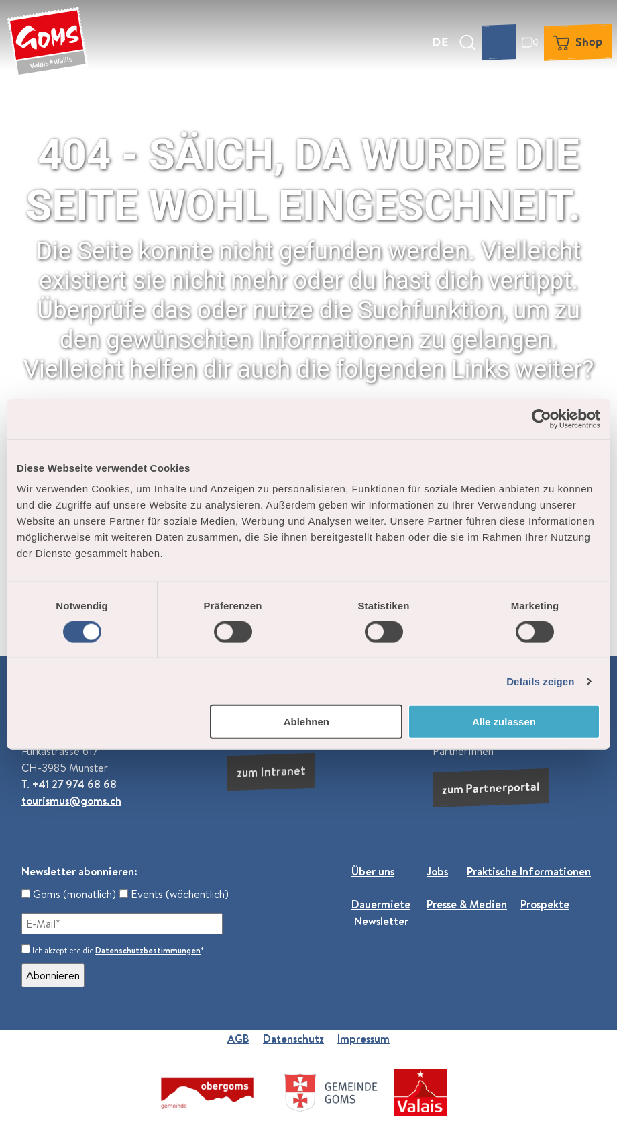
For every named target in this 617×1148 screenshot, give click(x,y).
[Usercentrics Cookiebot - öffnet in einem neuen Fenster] (541, 418)
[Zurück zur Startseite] (47, 42)
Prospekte (544, 904)
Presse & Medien (467, 904)
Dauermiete (380, 904)
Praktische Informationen (529, 871)
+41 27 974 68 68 (74, 784)
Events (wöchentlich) (174, 894)
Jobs (437, 871)
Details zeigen (540, 681)
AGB (238, 1038)
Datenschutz (293, 1038)
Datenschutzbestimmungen (148, 950)
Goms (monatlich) (68, 894)
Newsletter (381, 920)
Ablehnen (306, 721)
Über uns (372, 871)
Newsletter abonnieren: (79, 871)
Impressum (363, 1038)
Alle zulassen (504, 721)
